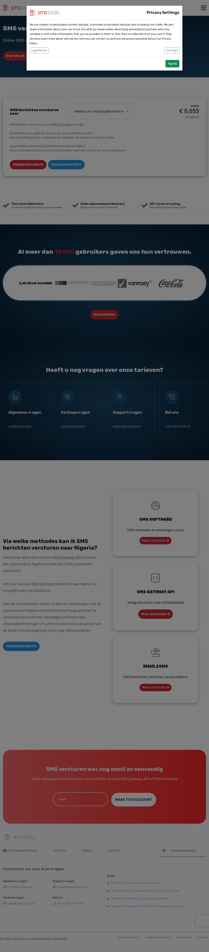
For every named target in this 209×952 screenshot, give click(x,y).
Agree (172, 63)
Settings (172, 50)
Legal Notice (39, 50)
